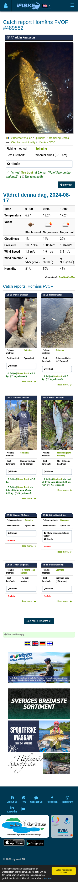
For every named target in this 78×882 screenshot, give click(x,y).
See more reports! (38, 620)
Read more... (29, 381)
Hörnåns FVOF (46, 142)
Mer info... (48, 878)
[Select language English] (35, 643)
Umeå (65, 137)
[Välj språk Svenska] (28, 643)
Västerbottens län (21, 137)
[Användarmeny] (5, 5)
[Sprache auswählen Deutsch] (43, 643)
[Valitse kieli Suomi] (50, 643)
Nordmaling (54, 137)
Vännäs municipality (23, 142)
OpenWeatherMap (67, 277)
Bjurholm (40, 137)
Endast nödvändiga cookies (64, 870)
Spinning (41, 148)
